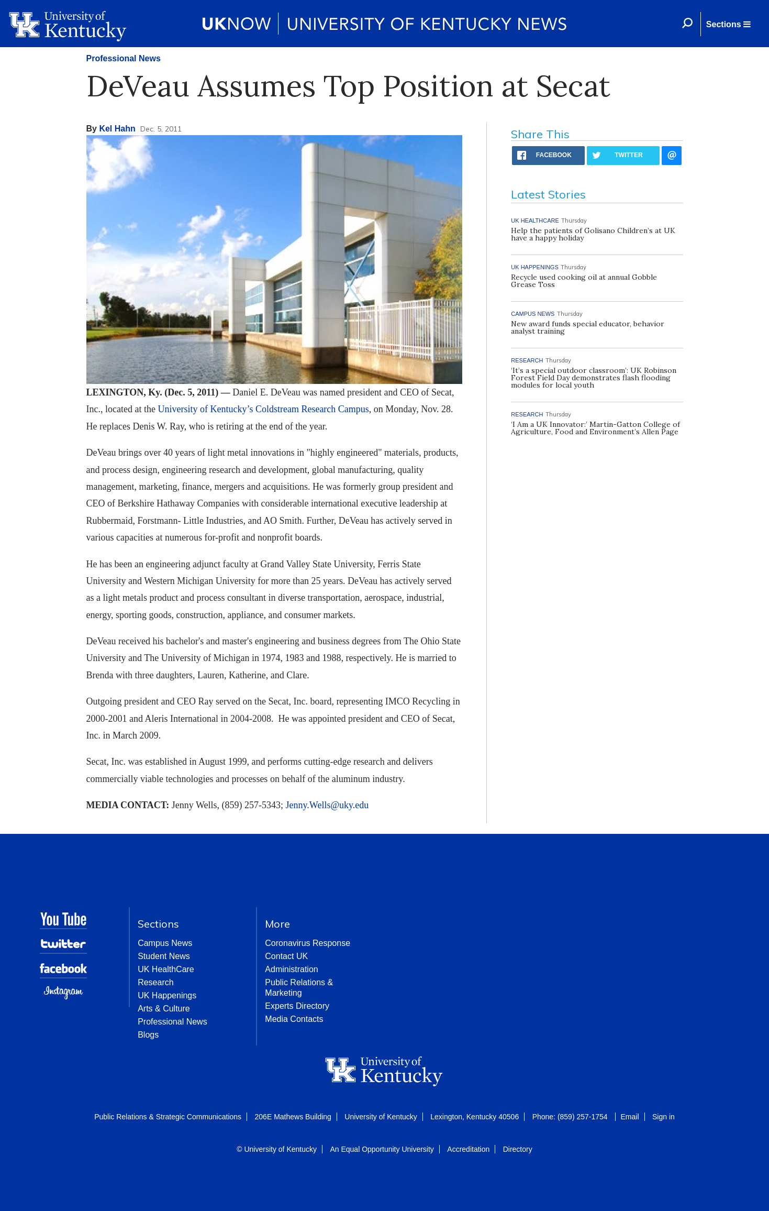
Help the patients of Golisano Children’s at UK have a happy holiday (593, 234)
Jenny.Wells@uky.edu (327, 805)
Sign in (663, 1117)
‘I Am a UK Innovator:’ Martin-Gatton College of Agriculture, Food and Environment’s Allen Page (595, 428)
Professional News (123, 58)
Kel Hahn (117, 128)
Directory (517, 1149)
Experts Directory (297, 1005)
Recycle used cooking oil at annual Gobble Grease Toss (584, 280)
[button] (728, 24)
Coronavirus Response (307, 943)
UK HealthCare (166, 969)
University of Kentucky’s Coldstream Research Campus (263, 409)
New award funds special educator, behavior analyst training (587, 327)
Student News (164, 956)
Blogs (148, 1034)
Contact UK (286, 956)
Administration (291, 969)
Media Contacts (294, 1019)
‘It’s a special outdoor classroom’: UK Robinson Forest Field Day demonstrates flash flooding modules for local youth (593, 378)
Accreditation (468, 1149)
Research (155, 982)
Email (630, 1117)
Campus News (165, 943)
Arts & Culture (164, 1008)
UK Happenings (167, 995)
